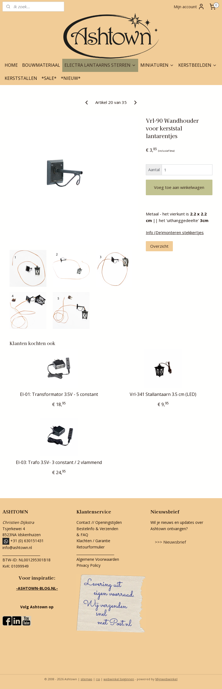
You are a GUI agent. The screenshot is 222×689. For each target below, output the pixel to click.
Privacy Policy (88, 565)
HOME (11, 65)
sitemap (86, 679)
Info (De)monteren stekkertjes (175, 232)
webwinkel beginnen (118, 679)
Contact (83, 522)
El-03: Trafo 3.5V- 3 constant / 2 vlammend (59, 462)
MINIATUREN (157, 65)
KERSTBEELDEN (197, 65)
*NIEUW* (71, 78)
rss (98, 679)
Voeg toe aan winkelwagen (179, 187)
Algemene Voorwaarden (97, 559)
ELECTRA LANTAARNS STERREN (100, 65)
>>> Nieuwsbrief (170, 542)
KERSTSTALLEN (21, 78)
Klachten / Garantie (93, 540)
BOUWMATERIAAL (41, 65)
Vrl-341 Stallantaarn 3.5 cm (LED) (163, 394)
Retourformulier (91, 547)
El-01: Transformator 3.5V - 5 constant (59, 394)
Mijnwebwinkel (166, 679)
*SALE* (49, 78)
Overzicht (159, 246)
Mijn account (189, 6)
